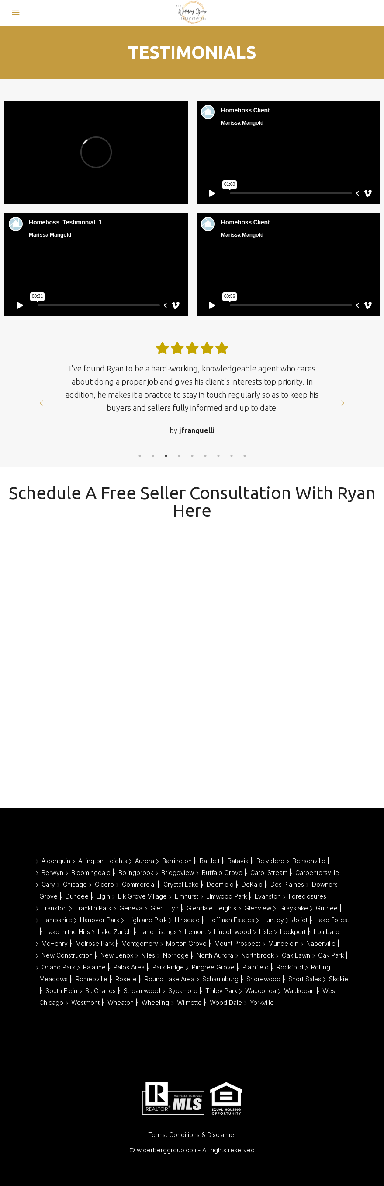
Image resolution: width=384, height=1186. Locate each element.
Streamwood (142, 990)
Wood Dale (226, 1002)
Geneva (130, 908)
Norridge (176, 955)
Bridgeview (177, 872)
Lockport (293, 931)
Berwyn (52, 872)
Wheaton (120, 1002)
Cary (48, 884)
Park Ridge (168, 967)
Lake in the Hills (67, 931)
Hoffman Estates (231, 920)
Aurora (144, 860)
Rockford (290, 967)
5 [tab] (192, 455)
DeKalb (252, 884)
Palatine (94, 967)
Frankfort (54, 908)
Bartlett (210, 860)
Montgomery (139, 943)
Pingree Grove (213, 967)
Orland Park (58, 967)
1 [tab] (139, 455)
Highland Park (147, 920)
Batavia (238, 860)
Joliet (300, 920)
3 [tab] (166, 455)
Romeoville (91, 979)
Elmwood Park (226, 896)
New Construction (67, 955)
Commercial (139, 884)
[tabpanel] (192, 396)
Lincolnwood (232, 931)
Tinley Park (221, 990)
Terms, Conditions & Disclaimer (192, 1134)
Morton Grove (186, 943)
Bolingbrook (135, 872)
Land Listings (158, 931)
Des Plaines (287, 884)
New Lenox (116, 955)
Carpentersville (317, 872)
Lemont (195, 931)
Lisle (265, 931)
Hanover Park (99, 920)
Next (342, 403)
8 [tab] (231, 455)
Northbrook (257, 955)
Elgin (103, 896)
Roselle (126, 979)
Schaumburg (220, 979)
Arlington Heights (102, 860)
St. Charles (100, 990)
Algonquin (56, 860)
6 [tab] (205, 455)
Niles (148, 955)
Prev (41, 403)
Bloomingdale (91, 872)
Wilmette (189, 1002)
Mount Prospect (237, 943)
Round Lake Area (169, 979)
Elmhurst (186, 896)
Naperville (321, 943)
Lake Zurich (114, 931)
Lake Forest (332, 920)
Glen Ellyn (164, 908)
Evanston (268, 896)
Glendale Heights (211, 908)
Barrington (177, 860)
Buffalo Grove (222, 872)
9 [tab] (244, 455)
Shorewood (263, 979)
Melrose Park (95, 943)
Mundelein (283, 943)
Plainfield (255, 967)
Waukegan (299, 990)
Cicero (104, 884)
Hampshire (57, 920)
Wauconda (260, 990)
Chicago (75, 884)
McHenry (55, 943)
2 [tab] (153, 455)
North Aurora (215, 955)
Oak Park (331, 955)
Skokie (338, 979)
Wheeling (155, 1002)
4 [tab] (179, 455)
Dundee (77, 896)
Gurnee (327, 908)
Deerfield (220, 884)
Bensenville (308, 860)
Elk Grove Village (142, 896)
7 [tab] (218, 455)
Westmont (85, 1002)
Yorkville (262, 1002)
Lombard (326, 931)
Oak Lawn (296, 955)
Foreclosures (307, 896)
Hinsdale (187, 920)
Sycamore (182, 990)
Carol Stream (268, 872)
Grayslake (293, 908)
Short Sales (304, 979)
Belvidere (270, 860)
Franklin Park (93, 908)
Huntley (273, 920)
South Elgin (61, 990)
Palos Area (129, 967)
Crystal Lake (181, 884)
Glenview (257, 908)
